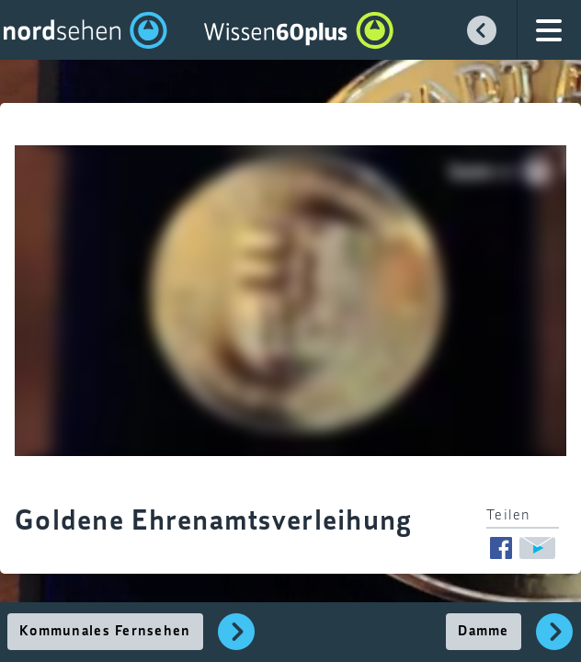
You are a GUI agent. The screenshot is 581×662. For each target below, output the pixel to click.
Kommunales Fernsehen (105, 631)
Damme (483, 631)
